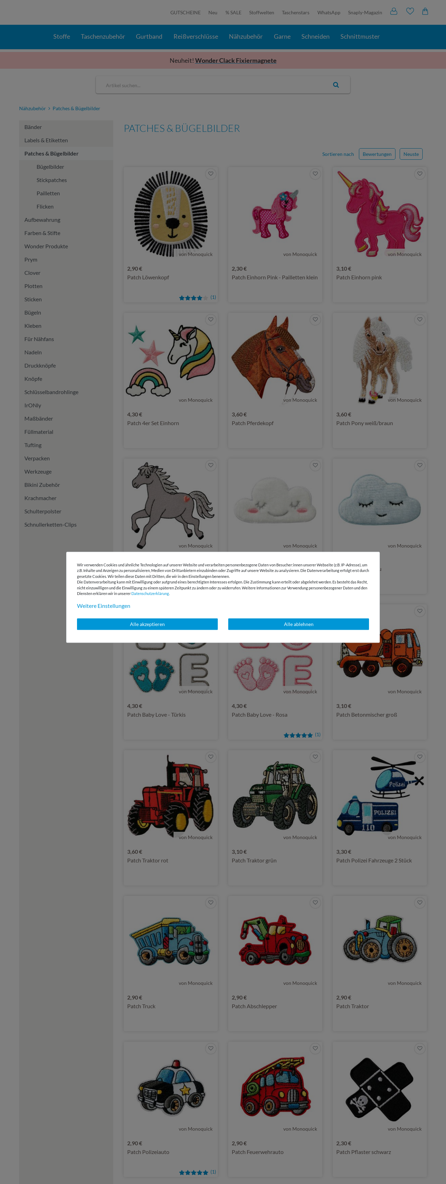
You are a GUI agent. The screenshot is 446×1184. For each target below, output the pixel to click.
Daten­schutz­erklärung (150, 593)
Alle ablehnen (299, 624)
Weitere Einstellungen (103, 605)
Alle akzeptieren (147, 624)
